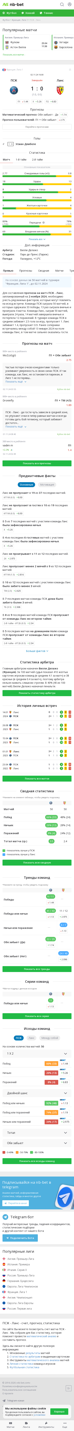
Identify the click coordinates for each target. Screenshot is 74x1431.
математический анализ (41, 1336)
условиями (39, 1414)
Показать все (37, 239)
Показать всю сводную (37, 862)
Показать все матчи (37, 778)
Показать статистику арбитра (37, 693)
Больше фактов (37, 651)
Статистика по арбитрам (25, 1356)
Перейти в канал (15, 1203)
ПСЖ (14, 80)
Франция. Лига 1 (20, 20)
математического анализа (43, 1360)
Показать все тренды (37, 969)
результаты (33, 1353)
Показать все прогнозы (37, 463)
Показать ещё (15, 381)
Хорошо (59, 1411)
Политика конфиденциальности (19, 1386)
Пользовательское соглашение (19, 1389)
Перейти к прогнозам (37, 126)
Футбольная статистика (24, 1367)
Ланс (60, 80)
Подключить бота (20, 1238)
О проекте (7, 1393)
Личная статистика (21, 1363)
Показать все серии (37, 1016)
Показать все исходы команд (37, 1161)
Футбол (6, 20)
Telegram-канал (13, 1400)
